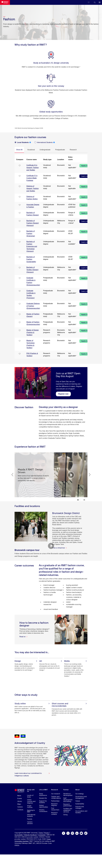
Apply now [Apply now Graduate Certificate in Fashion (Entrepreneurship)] (85, 278)
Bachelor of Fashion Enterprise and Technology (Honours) (31, 246)
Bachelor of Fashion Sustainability (31, 259)
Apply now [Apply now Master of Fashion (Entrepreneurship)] (85, 322)
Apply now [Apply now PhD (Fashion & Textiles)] (85, 354)
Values (77, 801)
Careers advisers (30, 822)
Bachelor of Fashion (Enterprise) (30, 233)
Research (54, 790)
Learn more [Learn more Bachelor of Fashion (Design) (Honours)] (85, 221)
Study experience (43, 794)
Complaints (41, 835)
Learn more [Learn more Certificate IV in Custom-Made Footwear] (85, 176)
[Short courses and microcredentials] (69, 704)
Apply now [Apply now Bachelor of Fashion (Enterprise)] (85, 232)
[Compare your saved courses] (89, 2)
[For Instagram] (72, 833)
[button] (94, 2)
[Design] (26, 661)
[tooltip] (30, 142)
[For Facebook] (63, 833)
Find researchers (55, 809)
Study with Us (31, 790)
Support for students (43, 801)
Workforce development (67, 794)
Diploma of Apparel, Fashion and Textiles (32, 188)
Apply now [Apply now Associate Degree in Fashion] (85, 205)
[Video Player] (51, 545)
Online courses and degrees (31, 801)
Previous (12, 474)
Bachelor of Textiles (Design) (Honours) (32, 269)
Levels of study (30, 796)
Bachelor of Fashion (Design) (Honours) (32, 223)
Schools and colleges (79, 807)
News (19, 795)
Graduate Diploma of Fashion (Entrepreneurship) (33, 306)
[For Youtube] (81, 833)
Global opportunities (43, 806)
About (77, 790)
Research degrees (54, 804)
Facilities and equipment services (67, 810)
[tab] (19, 150)
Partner (66, 790)
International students (31, 815)
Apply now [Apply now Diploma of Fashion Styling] (85, 197)
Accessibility (19, 835)
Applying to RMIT (31, 811)
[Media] (75, 661)
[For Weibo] (85, 833)
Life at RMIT (43, 790)
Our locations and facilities (81, 811)
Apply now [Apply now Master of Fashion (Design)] (85, 314)
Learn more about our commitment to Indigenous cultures (32, 774)
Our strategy (79, 794)
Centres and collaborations (56, 797)
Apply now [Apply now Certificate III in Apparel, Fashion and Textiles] (85, 166)
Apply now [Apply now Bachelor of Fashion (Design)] (85, 213)
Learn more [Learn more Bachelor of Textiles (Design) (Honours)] (85, 268)
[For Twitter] (68, 833)
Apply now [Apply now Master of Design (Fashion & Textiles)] (85, 331)
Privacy (46, 833)
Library (19, 801)
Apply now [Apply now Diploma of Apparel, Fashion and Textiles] (85, 187)
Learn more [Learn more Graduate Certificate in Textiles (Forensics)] (85, 291)
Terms (41, 833)
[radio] (22, 142)
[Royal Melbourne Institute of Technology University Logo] (5, 2)
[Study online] (32, 703)
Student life (43, 798)
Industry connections (43, 810)
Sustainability (79, 804)
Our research (55, 794)
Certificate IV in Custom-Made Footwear (31, 178)
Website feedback (30, 835)
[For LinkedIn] (77, 833)
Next (89, 474)
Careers (20, 807)
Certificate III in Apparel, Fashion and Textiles (32, 167)
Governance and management (81, 797)
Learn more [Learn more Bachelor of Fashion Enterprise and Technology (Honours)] (85, 242)
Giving (65, 814)
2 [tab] (79, 500)
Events (19, 798)
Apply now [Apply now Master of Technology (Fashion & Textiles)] (85, 341)
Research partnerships (67, 805)
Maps (19, 804)
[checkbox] (19, 165)
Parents (29, 819)
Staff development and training (67, 799)
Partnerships (55, 801)
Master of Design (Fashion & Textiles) (32, 332)
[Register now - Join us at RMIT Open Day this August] (63, 394)
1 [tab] (78, 500)
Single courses (29, 806)
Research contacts (54, 813)
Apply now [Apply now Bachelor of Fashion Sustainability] (85, 257)
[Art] (51, 661)
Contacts (20, 810)
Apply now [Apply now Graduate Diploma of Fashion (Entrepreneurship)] (85, 304)
